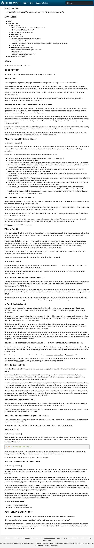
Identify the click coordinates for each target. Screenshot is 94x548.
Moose (27, 243)
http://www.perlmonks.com (45, 487)
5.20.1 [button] (25, 3)
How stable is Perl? (17, 36)
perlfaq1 (7, 8)
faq (5, 121)
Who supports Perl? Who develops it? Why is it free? (28, 28)
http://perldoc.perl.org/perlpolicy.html (75, 297)
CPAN (16, 8)
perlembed (83, 387)
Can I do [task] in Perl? (18, 45)
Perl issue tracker (64, 543)
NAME (10, 21)
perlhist (9, 225)
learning (22, 308)
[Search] (79, 3)
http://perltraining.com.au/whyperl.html (20, 507)
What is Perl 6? (16, 34)
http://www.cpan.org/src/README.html (16, 286)
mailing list (74, 543)
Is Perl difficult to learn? (18, 41)
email (58, 538)
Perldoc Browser (10, 2)
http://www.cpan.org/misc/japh (38, 457)
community (69, 355)
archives (79, 119)
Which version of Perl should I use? (22, 30)
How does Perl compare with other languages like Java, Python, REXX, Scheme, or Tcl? (39, 43)
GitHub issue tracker (49, 538)
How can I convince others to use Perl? (23, 54)
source (12, 8)
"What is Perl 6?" (54, 221)
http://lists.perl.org (83, 487)
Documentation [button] (42, 3)
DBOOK (27, 538)
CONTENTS (10, 16)
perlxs (36, 411)
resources (49, 355)
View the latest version (57, 12)
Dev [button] (31, 3)
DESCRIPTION (13, 23)
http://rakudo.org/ (40, 184)
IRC (80, 543)
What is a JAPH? (16, 52)
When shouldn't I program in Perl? (22, 47)
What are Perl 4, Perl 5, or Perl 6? (22, 32)
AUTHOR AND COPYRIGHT (17, 56)
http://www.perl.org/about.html (17, 505)
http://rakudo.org (55, 247)
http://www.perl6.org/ (24, 253)
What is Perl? (15, 25)
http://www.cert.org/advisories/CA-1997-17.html (29, 167)
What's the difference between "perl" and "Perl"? (26, 49)
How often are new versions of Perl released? (25, 39)
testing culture (58, 355)
